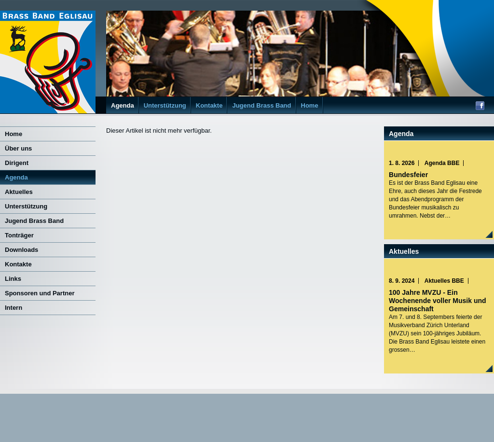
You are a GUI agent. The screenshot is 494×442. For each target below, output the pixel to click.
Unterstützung (165, 105)
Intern (13, 307)
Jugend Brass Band (261, 105)
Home (309, 105)
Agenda (122, 105)
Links (13, 278)
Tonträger (19, 235)
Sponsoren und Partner (39, 293)
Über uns (18, 148)
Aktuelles (19, 191)
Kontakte (209, 105)
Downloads (21, 249)
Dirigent (16, 162)
